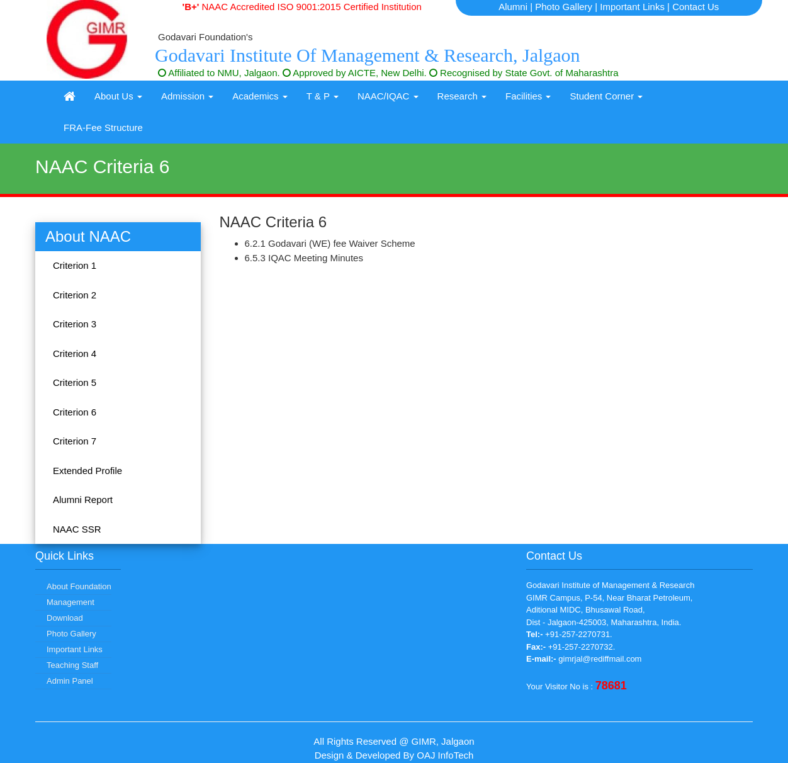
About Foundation (79, 586)
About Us (118, 96)
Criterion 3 (74, 324)
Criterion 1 (74, 265)
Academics (260, 96)
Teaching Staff (72, 665)
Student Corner (606, 96)
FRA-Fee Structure (103, 127)
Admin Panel (70, 681)
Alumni (512, 6)
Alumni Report (83, 499)
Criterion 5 (74, 382)
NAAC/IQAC (388, 96)
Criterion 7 (74, 441)
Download (65, 618)
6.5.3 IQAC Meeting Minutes (304, 257)
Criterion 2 (74, 295)
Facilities (528, 96)
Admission (187, 96)
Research (462, 96)
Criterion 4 (74, 353)
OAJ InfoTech (445, 755)
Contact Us (695, 6)
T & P (323, 96)
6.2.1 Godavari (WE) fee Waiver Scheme (330, 243)
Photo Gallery (563, 6)
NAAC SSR (77, 529)
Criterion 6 (74, 412)
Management (70, 602)
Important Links (632, 6)
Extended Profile (87, 470)
